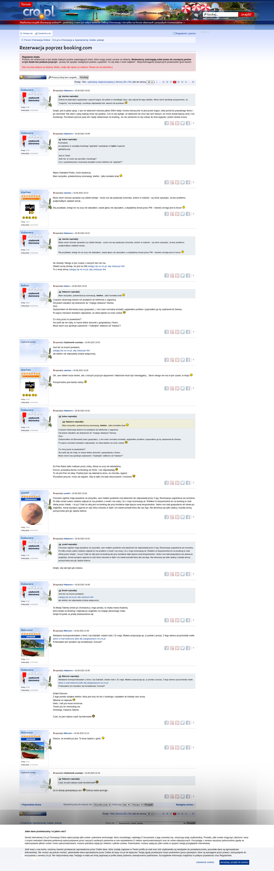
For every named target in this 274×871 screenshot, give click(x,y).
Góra (193, 123)
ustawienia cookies (205, 862)
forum (26, 4)
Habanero (27, 90)
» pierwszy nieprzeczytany (100, 82)
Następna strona (184, 805)
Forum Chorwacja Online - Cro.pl (41, 40)
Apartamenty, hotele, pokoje (89, 40)
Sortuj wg (121, 804)
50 (193, 82)
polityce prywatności (204, 855)
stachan (26, 192)
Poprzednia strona (31, 805)
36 (167, 82)
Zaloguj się (28, 33)
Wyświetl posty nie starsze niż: (87, 804)
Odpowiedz (32, 77)
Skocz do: (110, 823)
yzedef (25, 492)
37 (171, 82)
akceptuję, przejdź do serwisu (234, 862)
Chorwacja (66, 40)
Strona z (123, 82)
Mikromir (27, 630)
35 (163, 82)
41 (186, 82)
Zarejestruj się (44, 33)
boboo (25, 285)
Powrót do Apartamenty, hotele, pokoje (42, 823)
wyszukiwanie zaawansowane (215, 18)
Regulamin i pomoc (186, 33)
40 (182, 82)
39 (178, 82)
